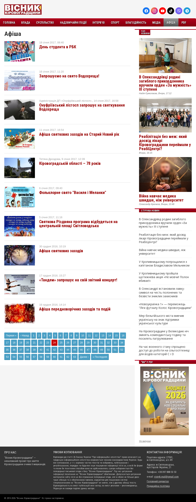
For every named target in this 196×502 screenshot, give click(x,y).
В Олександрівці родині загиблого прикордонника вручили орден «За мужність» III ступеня (165, 83)
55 (20, 357)
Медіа (156, 22)
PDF (184, 22)
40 (41, 349)
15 (116, 335)
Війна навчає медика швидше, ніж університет (161, 198)
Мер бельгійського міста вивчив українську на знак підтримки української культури (161, 319)
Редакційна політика (158, 486)
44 (68, 349)
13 (102, 335)
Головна (9, 22)
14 (109, 335)
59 (47, 357)
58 (41, 357)
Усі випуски (145, 441)
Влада (25, 22)
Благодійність (136, 22)
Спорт (115, 22)
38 (27, 349)
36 (14, 349)
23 (47, 342)
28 (81, 342)
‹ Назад (24, 335)
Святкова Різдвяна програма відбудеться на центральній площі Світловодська (78, 223)
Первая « (11, 335)
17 (7, 342)
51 (115, 349)
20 (27, 342)
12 (96, 335)
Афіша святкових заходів (61, 250)
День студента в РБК (57, 46)
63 (74, 357)
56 (27, 357)
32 (108, 342)
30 (95, 342)
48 (95, 349)
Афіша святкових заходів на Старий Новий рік (79, 134)
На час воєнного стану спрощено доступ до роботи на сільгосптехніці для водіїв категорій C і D (164, 350)
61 (61, 357)
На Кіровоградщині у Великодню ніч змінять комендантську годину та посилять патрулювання (164, 334)
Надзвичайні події (73, 22)
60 (54, 357)
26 (68, 342)
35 (7, 349)
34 (121, 342)
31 (101, 342)
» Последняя (100, 357)
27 (74, 342)
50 (108, 349)
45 (74, 349)
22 (41, 342)
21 (34, 342)
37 (20, 349)
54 (14, 357)
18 (14, 342)
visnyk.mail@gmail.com (166, 476)
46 (81, 349)
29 (88, 342)
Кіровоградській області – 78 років (70, 163)
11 (89, 335)
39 (34, 349)
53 (7, 357)
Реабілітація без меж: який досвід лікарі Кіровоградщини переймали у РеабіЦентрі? (165, 142)
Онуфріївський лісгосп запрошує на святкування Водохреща (82, 107)
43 (61, 349)
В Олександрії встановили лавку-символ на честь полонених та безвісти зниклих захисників (162, 292)
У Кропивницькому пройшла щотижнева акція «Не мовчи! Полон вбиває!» (164, 277)
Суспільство (45, 22)
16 (123, 335)
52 (121, 349)
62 (68, 357)
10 (82, 335)
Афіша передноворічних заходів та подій (74, 309)
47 (88, 349)
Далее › (84, 357)
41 (47, 349)
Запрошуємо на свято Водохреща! (69, 76)
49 (101, 349)
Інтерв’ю (98, 22)
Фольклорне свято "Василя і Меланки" (72, 192)
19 (20, 342)
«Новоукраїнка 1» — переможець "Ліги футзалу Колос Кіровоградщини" (165, 306)
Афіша (171, 22)
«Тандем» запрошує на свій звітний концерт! (78, 279)
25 (61, 342)
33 (115, 342)
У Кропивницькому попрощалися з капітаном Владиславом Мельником (164, 263)
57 (34, 357)
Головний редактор (158, 481)
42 (54, 349)
